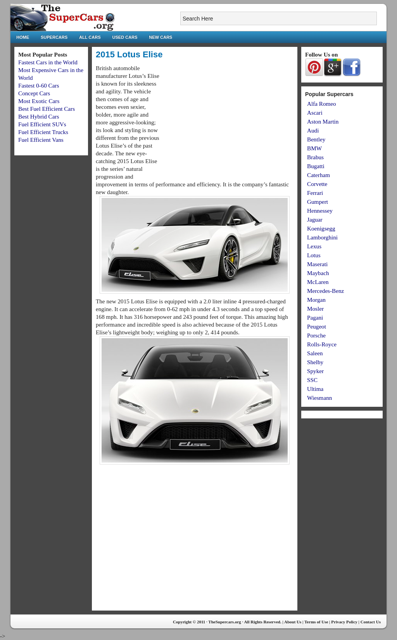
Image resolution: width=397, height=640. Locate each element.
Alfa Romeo (321, 103)
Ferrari (315, 192)
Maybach (318, 273)
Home (22, 37)
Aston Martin (322, 121)
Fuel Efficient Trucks (43, 132)
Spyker (315, 371)
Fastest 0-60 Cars (38, 85)
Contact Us (371, 621)
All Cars (89, 37)
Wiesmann (319, 397)
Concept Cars (34, 93)
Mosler (315, 308)
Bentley (316, 139)
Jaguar (315, 219)
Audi (313, 130)
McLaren (318, 282)
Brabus (315, 157)
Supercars (54, 37)
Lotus (314, 255)
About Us (292, 621)
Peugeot (316, 326)
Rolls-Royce (322, 344)
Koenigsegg (321, 228)
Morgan (316, 299)
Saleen (315, 353)
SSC (312, 380)
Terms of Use (316, 621)
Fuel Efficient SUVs (42, 124)
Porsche (316, 335)
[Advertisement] (228, 118)
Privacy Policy (344, 621)
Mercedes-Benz (325, 290)
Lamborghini (322, 237)
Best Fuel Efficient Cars (46, 108)
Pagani (315, 317)
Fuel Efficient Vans (41, 139)
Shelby (315, 362)
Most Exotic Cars (38, 101)
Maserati (317, 264)
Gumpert (317, 201)
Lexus (314, 246)
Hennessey (320, 210)
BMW (314, 148)
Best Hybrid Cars (38, 116)
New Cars (160, 37)
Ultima (315, 388)
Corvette (317, 184)
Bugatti (316, 166)
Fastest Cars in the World (48, 62)
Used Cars (125, 37)
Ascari (315, 112)
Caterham (318, 175)
